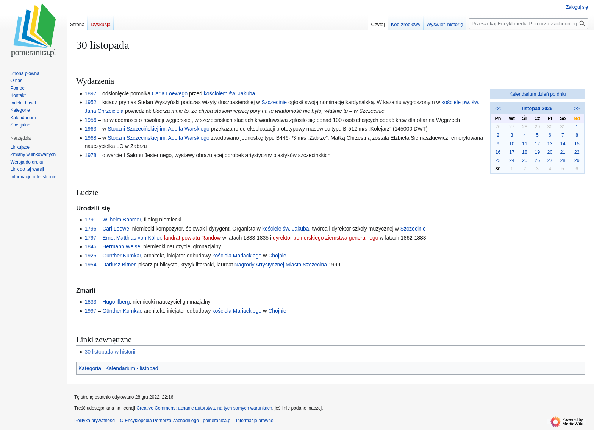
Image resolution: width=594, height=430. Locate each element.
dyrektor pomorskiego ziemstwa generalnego (325, 238)
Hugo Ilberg (116, 302)
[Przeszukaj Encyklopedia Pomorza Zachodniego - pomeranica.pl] (528, 23)
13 (550, 143)
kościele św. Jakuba (285, 229)
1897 (90, 93)
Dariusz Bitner (118, 265)
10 (511, 143)
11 (524, 143)
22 (577, 152)
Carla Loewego (170, 93)
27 (550, 160)
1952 (90, 102)
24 (511, 160)
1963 (90, 129)
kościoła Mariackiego (236, 255)
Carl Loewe (115, 229)
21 (562, 152)
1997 (90, 311)
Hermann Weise (121, 246)
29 (577, 160)
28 (562, 160)
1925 (90, 255)
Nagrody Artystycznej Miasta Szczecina (280, 265)
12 (537, 143)
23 (498, 160)
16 (498, 152)
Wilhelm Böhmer (121, 220)
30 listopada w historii (109, 352)
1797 (90, 238)
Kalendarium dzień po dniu (537, 94)
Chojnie (277, 255)
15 (577, 143)
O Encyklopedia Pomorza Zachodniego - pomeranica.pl (175, 420)
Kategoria (89, 368)
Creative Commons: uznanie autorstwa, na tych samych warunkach (204, 408)
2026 (547, 108)
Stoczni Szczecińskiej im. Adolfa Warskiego (158, 129)
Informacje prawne (255, 420)
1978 (90, 155)
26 (537, 160)
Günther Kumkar (121, 255)
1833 (90, 302)
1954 (90, 265)
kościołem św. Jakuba (229, 93)
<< (498, 108)
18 (524, 152)
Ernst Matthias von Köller (131, 238)
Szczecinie (274, 102)
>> (577, 108)
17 (511, 152)
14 (562, 143)
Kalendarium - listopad (131, 368)
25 (524, 160)
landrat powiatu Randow (192, 238)
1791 (90, 220)
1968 (90, 138)
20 (550, 152)
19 (537, 152)
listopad (531, 108)
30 (498, 168)
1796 (90, 229)
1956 (90, 120)
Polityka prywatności (95, 420)
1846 (90, 246)
